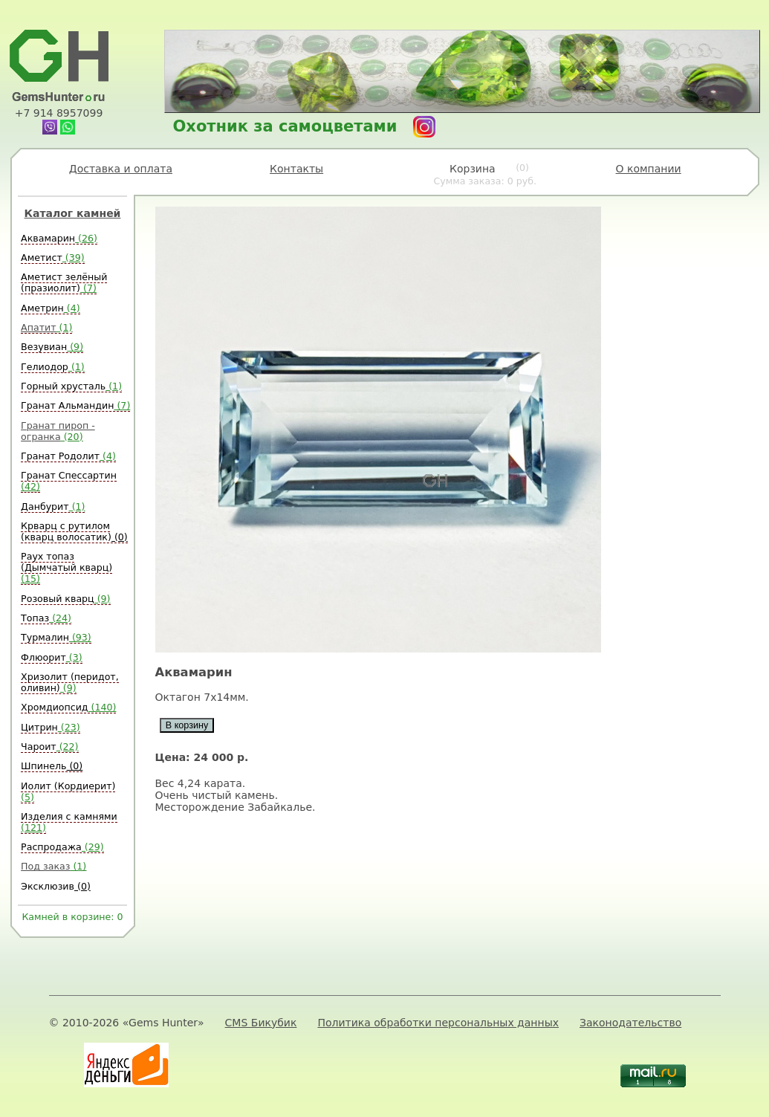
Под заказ (53, 866)
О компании (648, 169)
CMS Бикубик (261, 1023)
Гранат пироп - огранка (58, 431)
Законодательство (630, 1023)
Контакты (296, 169)
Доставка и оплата (120, 169)
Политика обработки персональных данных (438, 1023)
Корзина (484, 174)
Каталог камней (73, 213)
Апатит (46, 327)
